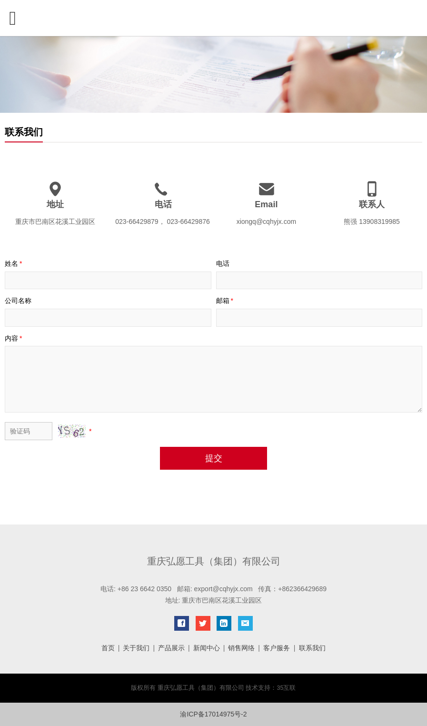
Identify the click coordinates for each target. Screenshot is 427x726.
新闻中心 (206, 648)
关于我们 (136, 648)
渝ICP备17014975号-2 (213, 714)
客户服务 (276, 648)
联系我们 (312, 648)
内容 (14, 338)
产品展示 (171, 648)
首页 (108, 648)
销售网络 (241, 648)
